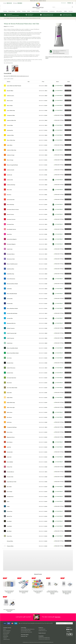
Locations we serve (6, 639)
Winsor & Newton (10, 26)
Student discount (42, 633)
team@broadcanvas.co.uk (24, 76)
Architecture (52, 11)
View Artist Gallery (25, 634)
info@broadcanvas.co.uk (43, 630)
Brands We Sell (5, 636)
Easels (28, 11)
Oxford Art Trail (24, 636)
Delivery (4, 629)
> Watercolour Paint (12, 18)
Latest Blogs (23, 627)
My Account (63, 2)
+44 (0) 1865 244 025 (42, 629)
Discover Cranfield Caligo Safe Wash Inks (27, 629)
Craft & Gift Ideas (44, 11)
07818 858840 (19, 3)
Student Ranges (11, 11)
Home (5, 18)
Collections (5, 637)
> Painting (7, 18)
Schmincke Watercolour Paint (26, 630)
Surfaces (18, 11)
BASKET (68, 85)
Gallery (65, 11)
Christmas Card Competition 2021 (44, 637)
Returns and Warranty (6, 630)
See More (57, 617)
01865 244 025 (9, 3)
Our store (71, 11)
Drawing (24, 11)
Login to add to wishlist (8, 78)
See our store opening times (58, 53)
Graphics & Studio (35, 11)
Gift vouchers (59, 11)
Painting (5, 11)
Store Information (6, 633)
